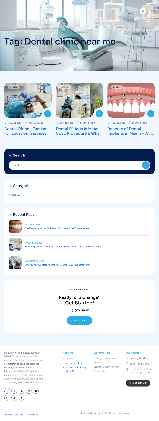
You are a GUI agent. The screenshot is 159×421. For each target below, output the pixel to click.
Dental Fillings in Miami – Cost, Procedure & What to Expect (79, 133)
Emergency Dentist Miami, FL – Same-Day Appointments (57, 265)
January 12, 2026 (33, 243)
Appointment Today (74, 363)
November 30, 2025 (34, 261)
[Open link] (143, 11)
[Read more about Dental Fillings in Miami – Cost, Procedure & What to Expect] (79, 100)
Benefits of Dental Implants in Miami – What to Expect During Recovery (130, 136)
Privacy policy (32, 415)
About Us (69, 358)
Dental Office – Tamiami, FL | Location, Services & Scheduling (27, 133)
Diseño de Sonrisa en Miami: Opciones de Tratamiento (56, 228)
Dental (13, 87)
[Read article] (15, 226)
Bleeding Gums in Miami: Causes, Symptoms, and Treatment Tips (62, 246)
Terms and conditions (13, 415)
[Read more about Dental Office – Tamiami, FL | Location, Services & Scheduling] (28, 100)
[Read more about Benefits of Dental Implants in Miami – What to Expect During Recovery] (131, 100)
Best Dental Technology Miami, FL (76, 369)
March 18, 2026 (32, 224)
